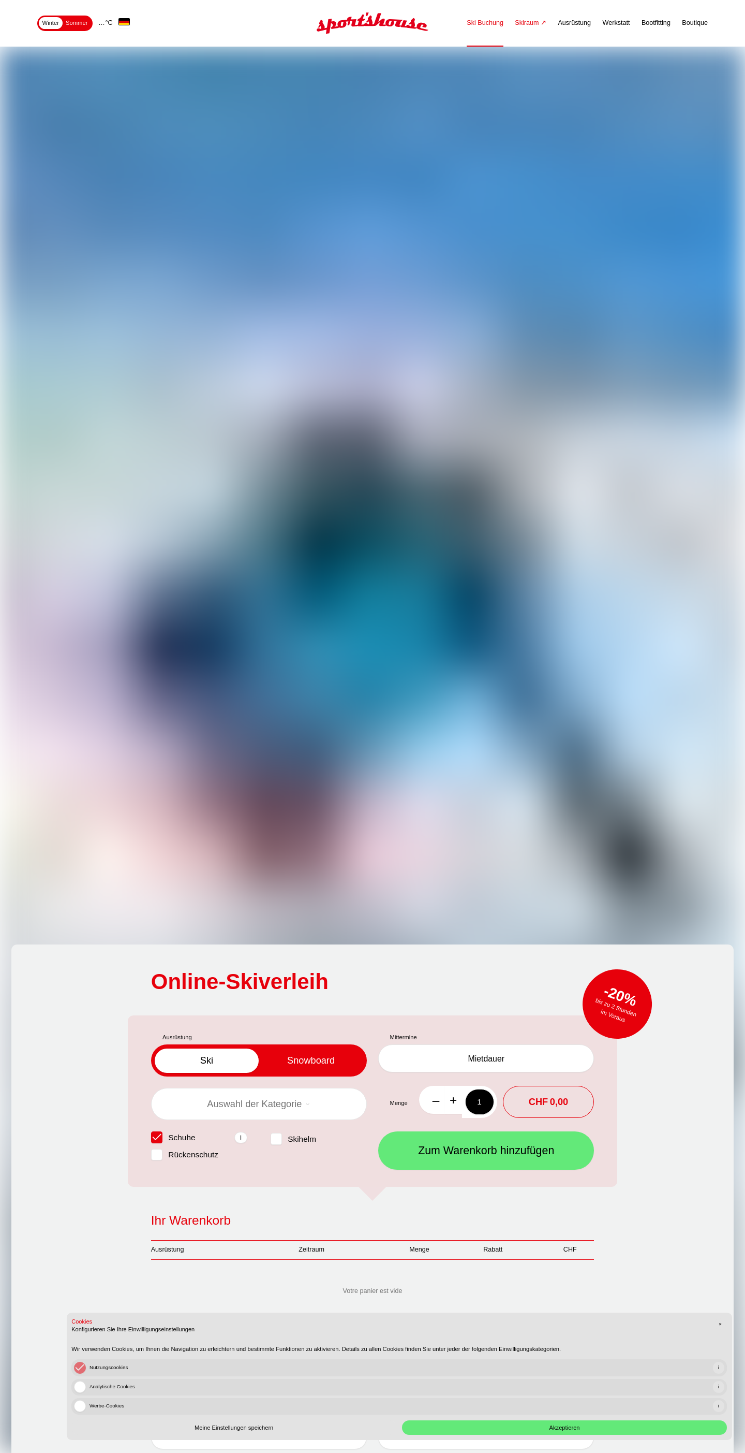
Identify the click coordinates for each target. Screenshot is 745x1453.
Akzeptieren (654, 1402)
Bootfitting (656, 22)
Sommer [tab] (76, 23)
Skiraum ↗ (530, 22)
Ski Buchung (485, 22)
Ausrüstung (574, 22)
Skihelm (302, 1139)
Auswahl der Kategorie (258, 1104)
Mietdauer (486, 1060)
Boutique (695, 22)
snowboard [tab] (311, 1060)
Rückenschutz (193, 1154)
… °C (105, 22)
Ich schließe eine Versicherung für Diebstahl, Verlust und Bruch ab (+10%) (275, 1367)
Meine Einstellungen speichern (552, 1402)
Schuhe (181, 1137)
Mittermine (403, 1037)
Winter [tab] (50, 23)
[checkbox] (156, 1137)
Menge (399, 1105)
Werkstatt (616, 22)
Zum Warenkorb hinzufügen (486, 1153)
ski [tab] (206, 1060)
